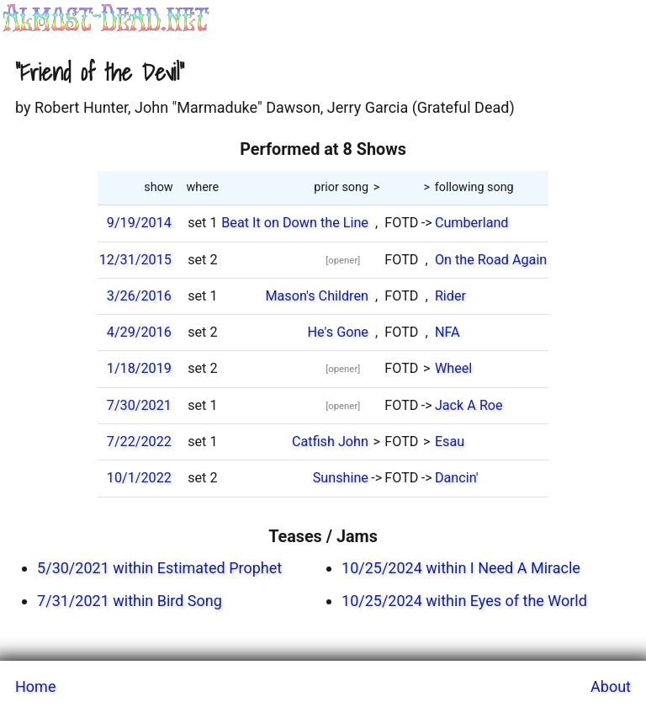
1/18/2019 (139, 368)
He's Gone (338, 332)
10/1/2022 (139, 478)
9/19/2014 (139, 223)
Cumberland (472, 223)
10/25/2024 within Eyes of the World (464, 600)
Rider (450, 296)
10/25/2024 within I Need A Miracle (461, 568)
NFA (447, 332)
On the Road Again (491, 260)
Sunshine (340, 478)
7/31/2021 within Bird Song (129, 600)
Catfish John (330, 442)
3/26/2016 (139, 296)
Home (35, 686)
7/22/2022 (139, 442)
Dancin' (457, 478)
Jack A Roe (469, 405)
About (610, 686)
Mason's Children (316, 296)
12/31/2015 (135, 260)
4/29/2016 (139, 332)
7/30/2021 (139, 405)
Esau (449, 442)
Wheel (453, 368)
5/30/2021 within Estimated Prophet (159, 568)
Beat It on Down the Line (294, 223)
